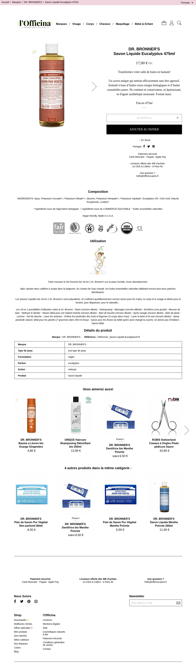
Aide (45, 628)
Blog (16, 651)
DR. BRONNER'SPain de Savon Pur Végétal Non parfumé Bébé (31, 522)
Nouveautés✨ (21, 620)
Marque (56, 337)
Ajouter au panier (144, 129)
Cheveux (104, 24)
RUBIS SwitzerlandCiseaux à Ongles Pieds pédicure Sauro (164, 443)
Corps (90, 24)
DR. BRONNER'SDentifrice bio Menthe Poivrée (119, 448)
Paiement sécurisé (52, 638)
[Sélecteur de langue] (187, 3)
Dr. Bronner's (98, 282)
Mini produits (20, 631)
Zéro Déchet (20, 635)
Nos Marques (21, 643)
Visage (76, 24)
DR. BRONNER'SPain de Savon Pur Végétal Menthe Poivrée (119, 522)
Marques (61, 24)
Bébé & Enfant (144, 24)
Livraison (47, 620)
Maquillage (123, 24)
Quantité (142, 118)
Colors (17, 647)
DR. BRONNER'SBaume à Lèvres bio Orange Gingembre (31, 443)
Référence (90, 337)
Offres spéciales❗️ (23, 628)
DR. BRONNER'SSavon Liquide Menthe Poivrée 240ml (164, 522)
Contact (47, 649)
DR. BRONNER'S (144, 49)
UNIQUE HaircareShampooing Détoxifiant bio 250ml (75, 443)
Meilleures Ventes (23, 624)
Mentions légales (51, 624)
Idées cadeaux (21, 639)
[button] (95, 87)
